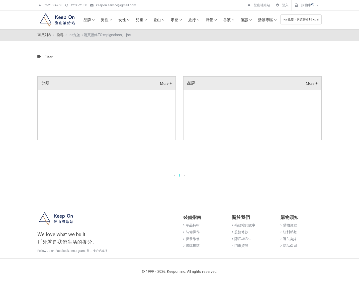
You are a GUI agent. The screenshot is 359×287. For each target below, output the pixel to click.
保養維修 (191, 239)
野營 (212, 20)
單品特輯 (191, 225)
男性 (107, 20)
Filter (45, 57)
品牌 (90, 20)
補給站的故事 (243, 225)
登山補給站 (259, 5)
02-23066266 (50, 5)
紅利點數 (288, 232)
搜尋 (60, 35)
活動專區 (268, 20)
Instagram (78, 251)
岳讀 (229, 20)
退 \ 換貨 (288, 239)
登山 (159, 20)
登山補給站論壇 (97, 251)
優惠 (247, 20)
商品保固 (288, 246)
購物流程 (288, 225)
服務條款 (240, 232)
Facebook (62, 251)
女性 (124, 20)
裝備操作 (191, 232)
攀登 (177, 20)
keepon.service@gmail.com (113, 5)
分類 (45, 83)
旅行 (194, 20)
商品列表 (44, 35)
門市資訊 (240, 246)
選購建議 (191, 246)
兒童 (142, 20)
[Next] (184, 175)
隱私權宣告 (242, 239)
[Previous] (175, 175)
